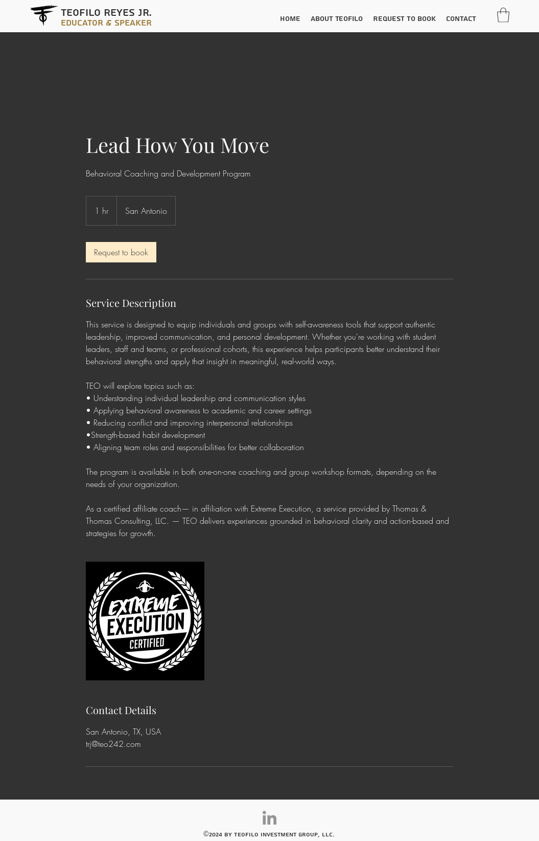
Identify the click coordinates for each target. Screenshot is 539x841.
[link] (121, 252)
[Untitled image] (145, 621)
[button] (503, 15)
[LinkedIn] (269, 818)
